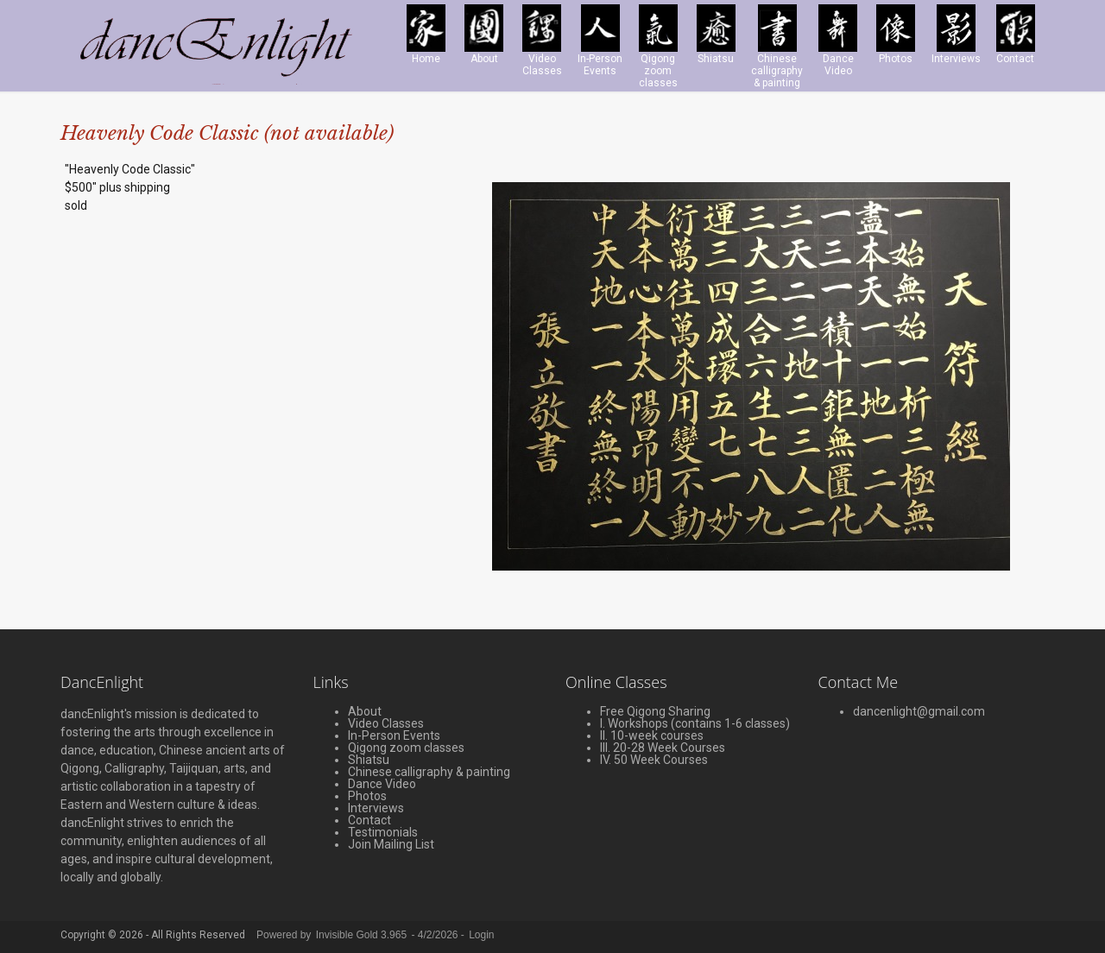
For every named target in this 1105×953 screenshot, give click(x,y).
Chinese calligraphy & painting (429, 772)
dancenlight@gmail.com (919, 711)
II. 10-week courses (652, 735)
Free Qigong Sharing (655, 711)
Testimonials (383, 832)
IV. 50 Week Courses (654, 760)
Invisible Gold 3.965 (363, 935)
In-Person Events (394, 735)
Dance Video (382, 784)
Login (481, 935)
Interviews (376, 808)
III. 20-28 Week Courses (662, 747)
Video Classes (386, 723)
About (365, 711)
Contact (369, 820)
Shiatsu (368, 760)
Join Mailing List (391, 844)
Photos (367, 796)
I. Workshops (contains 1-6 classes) (695, 723)
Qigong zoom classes (406, 747)
